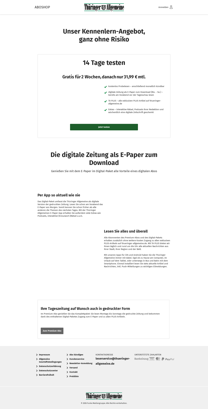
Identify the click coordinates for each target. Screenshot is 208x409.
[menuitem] (161, 7)
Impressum (44, 354)
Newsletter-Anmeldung (80, 363)
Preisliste (74, 376)
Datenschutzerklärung (50, 366)
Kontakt (73, 372)
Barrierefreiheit (46, 375)
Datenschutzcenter (48, 370)
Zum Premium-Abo (52, 331)
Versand (73, 367)
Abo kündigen (76, 354)
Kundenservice (76, 359)
